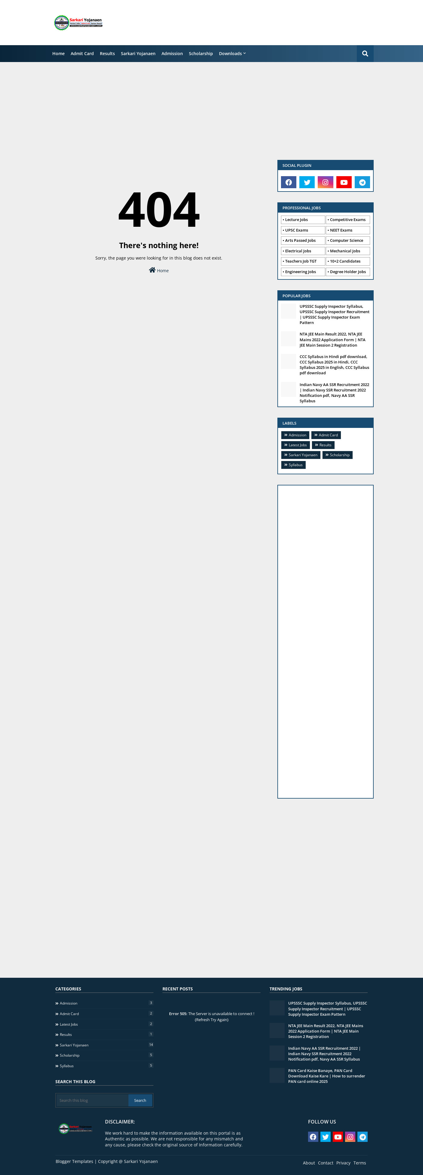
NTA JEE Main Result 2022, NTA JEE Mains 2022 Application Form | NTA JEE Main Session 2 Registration (333, 339)
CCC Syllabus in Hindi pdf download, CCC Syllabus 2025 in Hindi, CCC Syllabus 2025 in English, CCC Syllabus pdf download (334, 365)
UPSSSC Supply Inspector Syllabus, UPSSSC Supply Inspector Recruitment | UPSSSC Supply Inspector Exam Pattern (334, 315)
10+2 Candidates (345, 261)
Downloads (230, 53)
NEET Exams (341, 230)
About (309, 1163)
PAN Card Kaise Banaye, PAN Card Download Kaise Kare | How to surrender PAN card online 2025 (326, 1076)
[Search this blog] (92, 1100)
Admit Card (82, 53)
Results (107, 53)
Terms (360, 1163)
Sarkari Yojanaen (138, 53)
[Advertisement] (270, 22)
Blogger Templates (74, 1161)
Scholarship (201, 53)
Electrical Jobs (298, 251)
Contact (325, 1163)
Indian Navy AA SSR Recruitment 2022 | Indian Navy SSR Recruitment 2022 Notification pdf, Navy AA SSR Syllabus (334, 393)
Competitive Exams (348, 219)
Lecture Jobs (296, 219)
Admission (172, 53)
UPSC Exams (296, 230)
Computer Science (346, 240)
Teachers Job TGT (300, 261)
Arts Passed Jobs (300, 240)
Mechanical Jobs (345, 251)
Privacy (343, 1163)
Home (58, 53)
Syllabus (296, 464)
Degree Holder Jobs (348, 271)
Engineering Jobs (300, 271)
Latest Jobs (298, 444)
